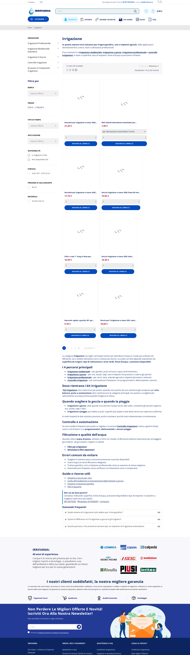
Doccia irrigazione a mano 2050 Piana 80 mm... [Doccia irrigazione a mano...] (121, 192)
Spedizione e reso (69, 649)
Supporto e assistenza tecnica (109, 653)
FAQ (41, 2)
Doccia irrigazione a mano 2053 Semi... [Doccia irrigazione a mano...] (118, 256)
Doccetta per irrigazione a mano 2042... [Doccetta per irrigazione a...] (80, 192)
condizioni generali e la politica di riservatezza (53, 633)
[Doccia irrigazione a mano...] (120, 170)
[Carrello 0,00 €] (156, 11)
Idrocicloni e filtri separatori (81, 449)
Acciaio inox (38, 201)
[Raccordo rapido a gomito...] (80, 295)
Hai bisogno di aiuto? (109, 2)
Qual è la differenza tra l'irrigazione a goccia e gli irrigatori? (92, 519)
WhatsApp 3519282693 (87, 501)
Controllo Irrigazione (37, 62)
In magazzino (39, 155)
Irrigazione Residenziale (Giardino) (38, 50)
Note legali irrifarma (139, 653)
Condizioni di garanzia (106, 649)
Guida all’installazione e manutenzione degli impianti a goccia (95, 481)
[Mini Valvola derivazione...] (124, 104)
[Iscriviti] (79, 627)
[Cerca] (135, 11)
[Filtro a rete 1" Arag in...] (80, 231)
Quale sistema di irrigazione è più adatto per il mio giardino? (93, 512)
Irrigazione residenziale (78, 371)
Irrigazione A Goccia (37, 57)
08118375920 (70, 501)
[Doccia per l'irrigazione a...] (118, 297)
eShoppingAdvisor (94, 589)
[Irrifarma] (40, 11)
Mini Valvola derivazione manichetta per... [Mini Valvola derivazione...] (119, 122)
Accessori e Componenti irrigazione (39, 69)
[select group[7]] (124, 131)
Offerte (86, 19)
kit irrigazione (70, 390)
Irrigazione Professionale (39, 43)
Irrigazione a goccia (76, 374)
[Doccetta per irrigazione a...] (80, 97)
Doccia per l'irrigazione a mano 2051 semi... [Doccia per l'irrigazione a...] (118, 320)
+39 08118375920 (128, 2)
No (34, 187)
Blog (140, 19)
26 (79, 348)
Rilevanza (153, 66)
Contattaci (31, 2)
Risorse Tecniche (105, 19)
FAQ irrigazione (74, 486)
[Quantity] (80, 137)
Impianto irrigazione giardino (80, 483)
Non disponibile (40, 159)
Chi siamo (125, 19)
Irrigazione (33, 38)
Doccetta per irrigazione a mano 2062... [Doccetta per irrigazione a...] (80, 122)
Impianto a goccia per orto (79, 478)
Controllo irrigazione (77, 380)
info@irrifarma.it (147, 2)
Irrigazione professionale (79, 377)
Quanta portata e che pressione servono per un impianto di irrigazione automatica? (104, 526)
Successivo (90, 348)
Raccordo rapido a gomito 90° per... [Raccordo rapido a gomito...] (79, 320)
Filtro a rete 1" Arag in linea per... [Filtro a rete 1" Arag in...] (78, 256)
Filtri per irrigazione (77, 446)
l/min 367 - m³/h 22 (41, 173)
